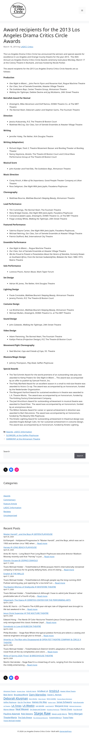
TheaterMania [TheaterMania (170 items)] (10, 717)
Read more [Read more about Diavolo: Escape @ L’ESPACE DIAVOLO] (69, 569)
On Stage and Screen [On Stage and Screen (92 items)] (38, 709)
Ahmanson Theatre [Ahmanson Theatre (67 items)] (9, 691)
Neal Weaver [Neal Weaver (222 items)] (22, 709)
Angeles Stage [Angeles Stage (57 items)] (21, 691)
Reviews (7, 511)
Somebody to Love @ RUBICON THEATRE (22, 626)
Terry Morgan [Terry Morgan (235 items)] (75, 713)
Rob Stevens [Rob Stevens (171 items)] (27, 713)
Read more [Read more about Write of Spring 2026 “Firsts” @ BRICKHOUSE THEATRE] (32, 665)
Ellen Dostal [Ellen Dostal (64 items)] (42, 699)
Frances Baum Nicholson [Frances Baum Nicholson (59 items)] (64, 699)
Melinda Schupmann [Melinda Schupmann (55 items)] (75, 706)
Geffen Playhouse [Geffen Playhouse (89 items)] (9, 702)
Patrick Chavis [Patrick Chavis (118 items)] (66, 709)
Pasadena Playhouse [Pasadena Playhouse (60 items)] (53, 709)
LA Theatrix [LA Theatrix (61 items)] (6, 706)
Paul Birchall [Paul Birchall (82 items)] (77, 709)
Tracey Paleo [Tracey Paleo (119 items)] (68, 717)
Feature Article (10, 503)
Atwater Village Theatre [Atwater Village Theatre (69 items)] (68, 691)
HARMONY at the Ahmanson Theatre (23, 439)
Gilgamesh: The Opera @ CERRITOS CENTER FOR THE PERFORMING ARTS (37, 600)
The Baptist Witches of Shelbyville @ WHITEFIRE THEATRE (29, 587)
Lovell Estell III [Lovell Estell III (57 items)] (49, 706)
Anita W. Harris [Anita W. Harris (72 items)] (31, 691)
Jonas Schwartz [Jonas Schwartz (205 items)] (64, 702)
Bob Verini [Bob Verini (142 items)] (8, 694)
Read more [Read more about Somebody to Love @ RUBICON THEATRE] (49, 635)
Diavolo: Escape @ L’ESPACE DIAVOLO (20, 560)
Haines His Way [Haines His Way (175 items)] (39, 702)
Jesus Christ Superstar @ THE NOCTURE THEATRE (26, 613)
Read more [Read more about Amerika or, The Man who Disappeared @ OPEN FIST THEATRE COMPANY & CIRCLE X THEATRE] (53, 651)
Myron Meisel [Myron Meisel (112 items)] (8, 709)
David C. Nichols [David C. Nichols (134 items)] (54, 694)
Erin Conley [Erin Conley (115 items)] (51, 699)
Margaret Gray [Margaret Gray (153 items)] (61, 706)
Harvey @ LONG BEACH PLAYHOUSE (20, 547)
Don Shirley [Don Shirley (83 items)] (33, 699)
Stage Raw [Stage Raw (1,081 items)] (42, 713)
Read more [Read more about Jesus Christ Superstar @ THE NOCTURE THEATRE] (51, 622)
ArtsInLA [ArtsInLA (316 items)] (54, 691)
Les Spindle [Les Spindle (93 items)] (40, 706)
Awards (9, 431)
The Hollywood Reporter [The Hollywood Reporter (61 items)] (40, 718)
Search (6, 451)
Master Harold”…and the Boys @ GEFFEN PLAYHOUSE (27, 534)
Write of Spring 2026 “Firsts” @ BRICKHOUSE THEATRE (28, 655)
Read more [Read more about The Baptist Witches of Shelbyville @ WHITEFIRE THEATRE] (42, 596)
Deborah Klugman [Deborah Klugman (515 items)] (15, 698)
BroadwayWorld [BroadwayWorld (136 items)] (21, 694)
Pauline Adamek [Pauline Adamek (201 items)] (11, 713)
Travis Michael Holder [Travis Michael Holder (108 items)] (12, 720)
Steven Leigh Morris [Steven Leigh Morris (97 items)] (59, 714)
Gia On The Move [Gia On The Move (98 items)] (24, 702)
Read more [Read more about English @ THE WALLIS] (60, 583)
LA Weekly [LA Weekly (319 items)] (29, 705)
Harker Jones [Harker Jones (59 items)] (52, 702)
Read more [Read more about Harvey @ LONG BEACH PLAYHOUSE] (49, 556)
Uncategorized (10, 515)
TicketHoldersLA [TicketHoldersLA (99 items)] (55, 718)
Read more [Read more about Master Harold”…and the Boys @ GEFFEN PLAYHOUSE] (42, 543)
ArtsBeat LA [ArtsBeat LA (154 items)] (42, 691)
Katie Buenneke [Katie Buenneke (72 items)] (78, 702)
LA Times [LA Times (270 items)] (16, 705)
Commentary (9, 499)
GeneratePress (66, 731)
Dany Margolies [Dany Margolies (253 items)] (37, 694)
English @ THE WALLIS (13, 573)
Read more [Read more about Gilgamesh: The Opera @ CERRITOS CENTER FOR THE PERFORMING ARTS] (32, 609)
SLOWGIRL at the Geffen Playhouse (22, 435)
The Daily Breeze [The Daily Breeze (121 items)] (25, 717)
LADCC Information (23, 431)
